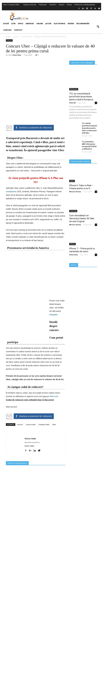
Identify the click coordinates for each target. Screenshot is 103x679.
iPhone (72, 244)
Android (30, 23)
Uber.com (53, 396)
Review (71, 23)
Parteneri (52, 4)
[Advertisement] (68, 16)
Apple (72, 181)
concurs (20, 424)
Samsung (73, 211)
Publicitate (43, 4)
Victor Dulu (30, 438)
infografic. (53, 314)
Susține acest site (29, 4)
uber (54, 424)
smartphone (11, 191)
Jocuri (48, 23)
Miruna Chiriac (75, 192)
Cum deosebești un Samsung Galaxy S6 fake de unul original (81, 218)
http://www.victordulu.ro (32, 442)
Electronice (59, 23)
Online (39, 23)
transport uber (44, 424)
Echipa (69, 4)
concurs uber (31, 424)
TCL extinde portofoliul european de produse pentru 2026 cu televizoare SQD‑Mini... (89, 128)
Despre (61, 4)
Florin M (72, 103)
